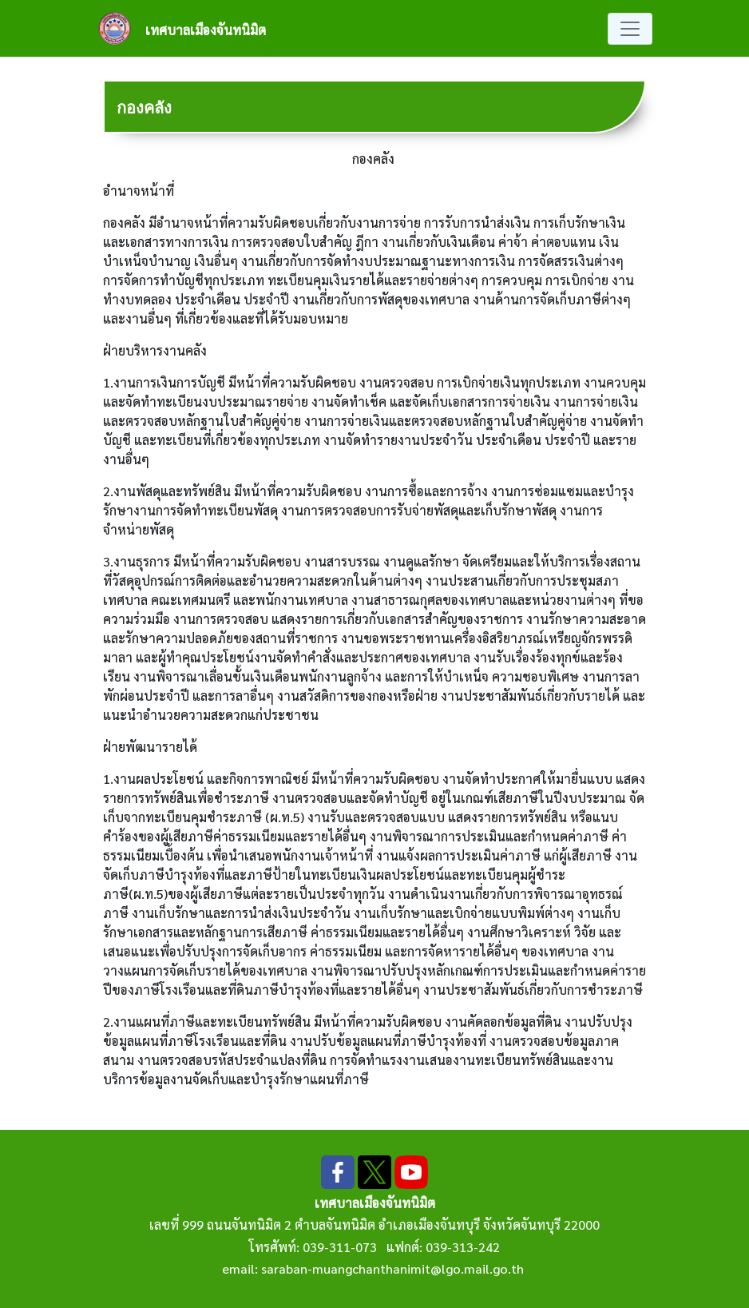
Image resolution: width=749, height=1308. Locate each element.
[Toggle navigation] (630, 29)
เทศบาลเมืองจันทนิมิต (205, 30)
